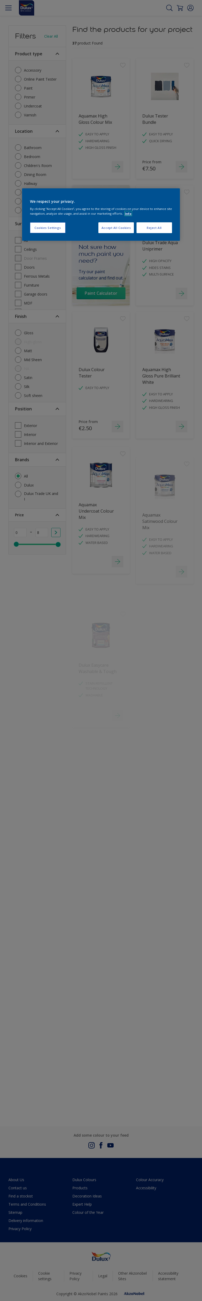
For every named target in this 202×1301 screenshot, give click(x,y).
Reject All (154, 228)
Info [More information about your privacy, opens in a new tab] (128, 213)
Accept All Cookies (116, 228)
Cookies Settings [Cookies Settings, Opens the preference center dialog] (47, 228)
